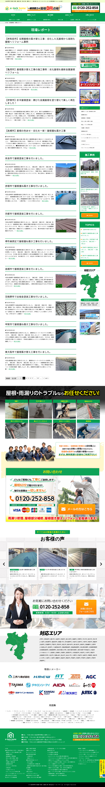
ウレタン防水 (36, 713)
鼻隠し (83, 720)
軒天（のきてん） (62, 718)
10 (38, 378)
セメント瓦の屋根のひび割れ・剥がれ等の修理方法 (60, 766)
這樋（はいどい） (89, 717)
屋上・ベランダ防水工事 (86, 124)
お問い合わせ (90, 15)
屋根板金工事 (84, 131)
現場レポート (30, 758)
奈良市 (82, 652)
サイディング (79, 722)
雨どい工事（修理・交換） (87, 121)
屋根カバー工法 (31, 19)
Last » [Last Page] (47, 378)
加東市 (85, 655)
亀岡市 (42, 660)
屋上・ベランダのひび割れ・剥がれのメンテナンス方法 (61, 771)
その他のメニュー (82, 764)
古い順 (14, 378)
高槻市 (74, 639)
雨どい (40, 718)
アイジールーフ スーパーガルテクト (87, 762)
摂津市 (59, 644)
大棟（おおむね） (45, 720)
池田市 (58, 639)
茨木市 (95, 639)
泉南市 (82, 644)
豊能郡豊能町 (66, 647)
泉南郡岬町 (52, 650)
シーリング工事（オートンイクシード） (90, 137)
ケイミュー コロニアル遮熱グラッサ (88, 756)
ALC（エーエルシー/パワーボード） (52, 711)
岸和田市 (46, 639)
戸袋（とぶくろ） (57, 717)
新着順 (8, 378)
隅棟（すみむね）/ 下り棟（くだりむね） (62, 720)
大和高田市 (76, 652)
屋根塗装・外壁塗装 (85, 118)
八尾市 (42, 642)
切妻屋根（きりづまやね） (32, 720)
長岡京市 (68, 652)
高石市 (64, 644)
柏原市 (42, 644)
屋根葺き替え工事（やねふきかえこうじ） (59, 715)
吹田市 (63, 639)
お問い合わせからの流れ (11, 775)
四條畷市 (88, 644)
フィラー (9, 711)
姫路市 (58, 658)
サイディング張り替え (86, 134)
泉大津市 (68, 639)
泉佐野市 (48, 642)
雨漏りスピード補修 (14, 19)
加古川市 (68, 655)
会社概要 (28, 767)
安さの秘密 (30, 762)
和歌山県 (57, 655)
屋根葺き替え (47, 19)
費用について (31, 15)
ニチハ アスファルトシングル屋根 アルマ (89, 752)
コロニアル (70, 722)
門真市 (54, 644)
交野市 (94, 644)
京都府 (63, 652)
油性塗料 (65, 711)
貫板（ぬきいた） (82, 718)
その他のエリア (44, 652)
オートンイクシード (31, 752)
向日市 (51, 655)
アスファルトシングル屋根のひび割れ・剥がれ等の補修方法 (62, 758)
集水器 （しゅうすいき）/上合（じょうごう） (25, 718)
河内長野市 (68, 642)
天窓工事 (83, 141)
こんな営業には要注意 (52, 752)
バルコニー (96, 711)
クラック (30, 711)
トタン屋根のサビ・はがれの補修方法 (57, 775)
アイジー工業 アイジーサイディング (88, 754)
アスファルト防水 (26, 713)
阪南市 (50, 647)
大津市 (87, 652)
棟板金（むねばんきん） (50, 718)
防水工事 (60, 19)
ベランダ (17, 713)
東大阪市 (76, 644)
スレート (63, 722)
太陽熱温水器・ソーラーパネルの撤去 (56, 748)
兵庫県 (58, 652)
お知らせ (29, 769)
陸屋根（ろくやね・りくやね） (73, 713)
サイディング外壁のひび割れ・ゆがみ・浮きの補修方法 (61, 762)
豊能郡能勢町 (75, 647)
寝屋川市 (61, 642)
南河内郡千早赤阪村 (84, 650)
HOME (13, 15)
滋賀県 (53, 652)
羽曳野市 (48, 644)
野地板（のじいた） (17, 717)
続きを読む (18, 59)
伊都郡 (90, 655)
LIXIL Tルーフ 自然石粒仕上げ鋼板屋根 (89, 760)
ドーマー (77, 720)
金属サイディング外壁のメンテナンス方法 (58, 760)
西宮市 (92, 652)
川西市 (74, 655)
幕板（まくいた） (78, 717)
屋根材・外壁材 (82, 748)
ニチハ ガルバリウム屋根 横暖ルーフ (88, 750)
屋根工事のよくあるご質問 (32, 775)
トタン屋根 (33, 715)
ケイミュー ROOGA (84, 758)
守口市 (85, 639)
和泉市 (90, 642)
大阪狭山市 (43, 647)
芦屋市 (73, 658)
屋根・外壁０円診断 (31, 748)
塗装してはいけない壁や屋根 (34, 777)
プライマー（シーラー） (19, 711)
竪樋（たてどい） (27, 722)
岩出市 (63, 655)
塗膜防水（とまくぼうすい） (57, 713)
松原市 (80, 642)
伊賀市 (94, 658)
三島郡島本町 (57, 647)
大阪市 (74, 642)
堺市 (41, 639)
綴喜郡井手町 (44, 655)
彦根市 (88, 658)
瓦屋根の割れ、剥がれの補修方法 (56, 773)
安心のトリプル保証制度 (11, 777)
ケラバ (90, 718)
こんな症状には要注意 (52, 754)
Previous (4, 564)
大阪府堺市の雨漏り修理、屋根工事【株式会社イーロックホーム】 (47, 784)
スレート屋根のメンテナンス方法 (56, 764)
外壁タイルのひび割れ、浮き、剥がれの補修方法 (60, 767)
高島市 (63, 658)
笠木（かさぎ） (28, 717)
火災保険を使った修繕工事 (33, 764)
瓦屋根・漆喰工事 (75, 19)
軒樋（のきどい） (91, 720)
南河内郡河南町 (72, 650)
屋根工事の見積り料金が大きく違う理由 (36, 766)
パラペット (36, 722)
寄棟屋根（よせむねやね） (17, 720)
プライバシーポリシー (32, 773)
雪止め (73, 715)
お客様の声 (30, 756)
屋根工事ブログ (51, 750)
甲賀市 (83, 658)
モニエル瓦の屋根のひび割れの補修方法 (58, 769)
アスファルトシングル (53, 722)
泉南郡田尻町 (44, 650)
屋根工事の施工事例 (31, 754)
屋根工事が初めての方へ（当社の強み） (14, 750)
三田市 (47, 658)
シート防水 (44, 713)
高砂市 (95, 655)
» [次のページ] (43, 378)
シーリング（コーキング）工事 (84, 711)
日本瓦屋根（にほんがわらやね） (21, 715)
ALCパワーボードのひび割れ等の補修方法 (58, 756)
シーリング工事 (92, 19)
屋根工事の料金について (32, 760)
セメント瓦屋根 (87, 713)
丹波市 (80, 655)
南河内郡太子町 (61, 650)
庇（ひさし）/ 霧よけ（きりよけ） (42, 717)
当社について (69, 15)
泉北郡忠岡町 (84, 647)
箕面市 (95, 642)
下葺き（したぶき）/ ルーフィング (85, 715)
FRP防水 (44, 722)
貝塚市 (80, 639)
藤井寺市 (70, 644)
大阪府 (93, 650)
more (90, 215)
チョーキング (38, 711)
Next (101, 564)
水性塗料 (72, 711)
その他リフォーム (85, 144)
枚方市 (90, 639)
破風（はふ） (72, 718)
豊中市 (53, 639)
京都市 (78, 658)
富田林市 (54, 642)
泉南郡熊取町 (93, 647)
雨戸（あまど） (68, 717)
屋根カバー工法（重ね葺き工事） (88, 111)
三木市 (42, 658)
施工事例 (50, 15)
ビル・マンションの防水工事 (87, 147)
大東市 (85, 642)
